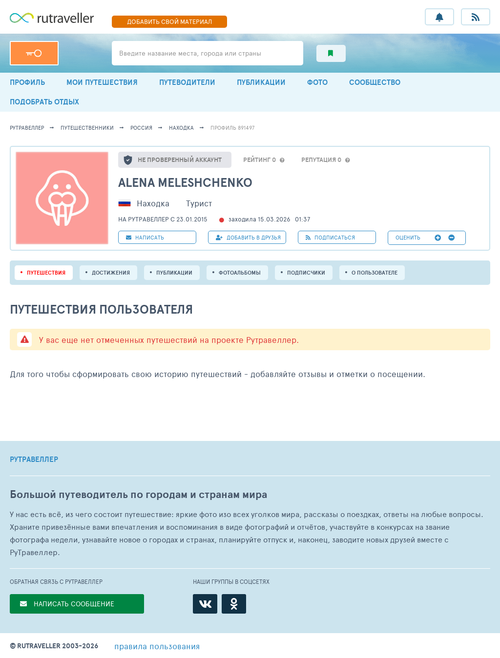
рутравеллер (27, 127)
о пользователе (374, 273)
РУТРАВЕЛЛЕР (34, 459)
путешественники (87, 127)
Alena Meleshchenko (185, 182)
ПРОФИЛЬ (27, 82)
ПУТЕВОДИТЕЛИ (187, 82)
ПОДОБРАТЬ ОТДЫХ (44, 101)
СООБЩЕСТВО (374, 82)
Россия (141, 127)
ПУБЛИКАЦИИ (261, 82)
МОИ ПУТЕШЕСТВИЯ (102, 82)
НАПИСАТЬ (145, 237)
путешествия (46, 273)
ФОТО (317, 82)
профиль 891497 (232, 127)
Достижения (111, 273)
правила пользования (157, 645)
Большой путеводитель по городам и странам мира (138, 494)
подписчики (306, 273)
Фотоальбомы (240, 273)
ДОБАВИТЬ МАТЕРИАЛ (169, 21)
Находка (181, 127)
